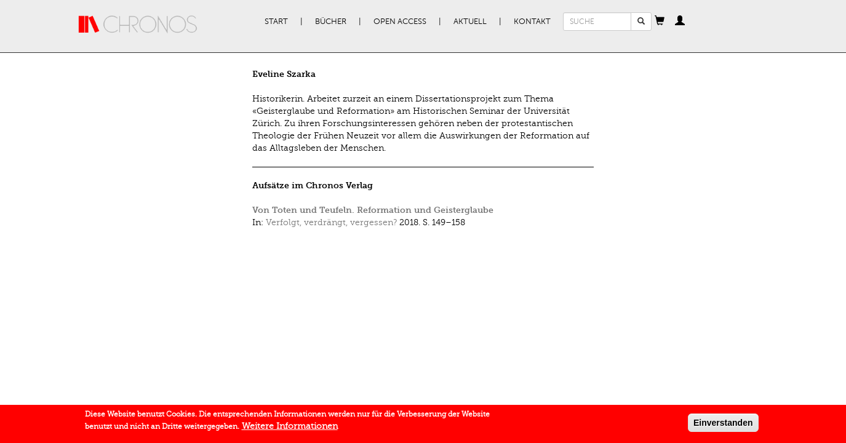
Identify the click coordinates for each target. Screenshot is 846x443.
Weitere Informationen (290, 427)
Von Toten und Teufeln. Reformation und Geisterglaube (372, 210)
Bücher (330, 21)
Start (276, 21)
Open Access (399, 21)
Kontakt (532, 21)
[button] (659, 21)
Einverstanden (722, 424)
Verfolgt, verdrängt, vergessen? (331, 222)
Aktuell (470, 21)
